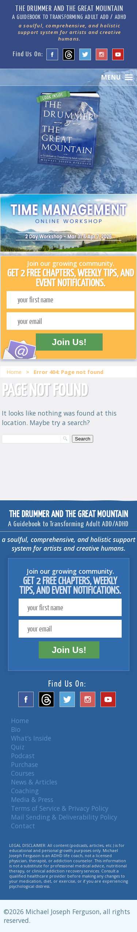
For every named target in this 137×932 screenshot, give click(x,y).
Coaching (25, 790)
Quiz (17, 746)
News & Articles (34, 782)
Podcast (23, 755)
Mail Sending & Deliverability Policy (64, 817)
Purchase (24, 764)
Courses (22, 773)
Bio (15, 729)
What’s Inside (31, 738)
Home (14, 371)
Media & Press (32, 799)
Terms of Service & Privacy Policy (60, 808)
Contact (23, 825)
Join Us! (69, 342)
